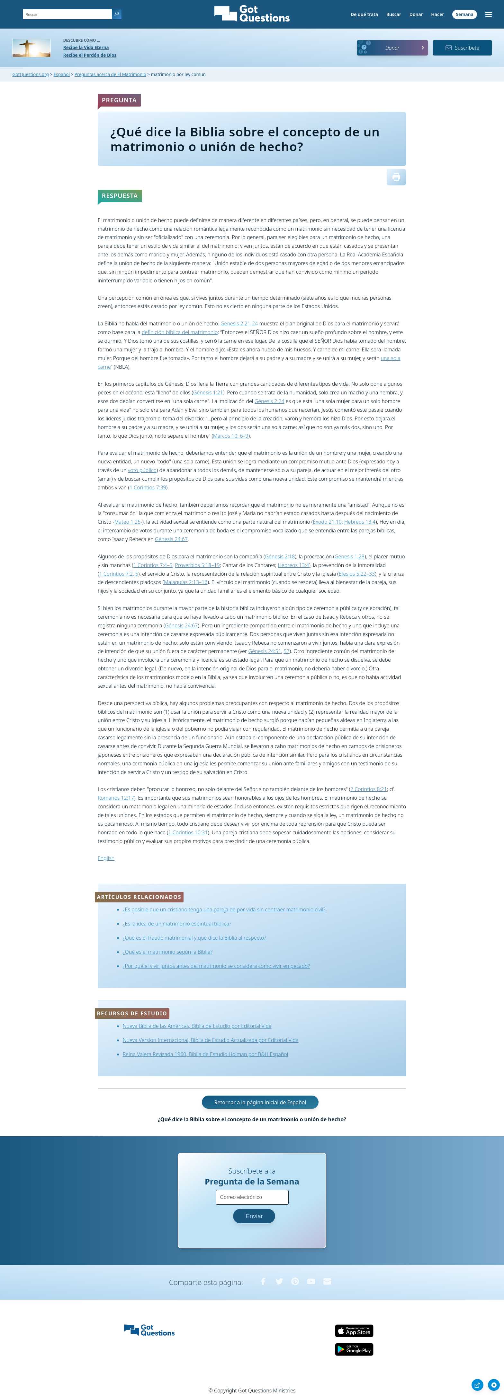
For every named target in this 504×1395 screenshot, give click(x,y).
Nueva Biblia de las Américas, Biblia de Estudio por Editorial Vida (197, 1025)
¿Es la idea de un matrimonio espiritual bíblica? (177, 923)
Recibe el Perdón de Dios (89, 55)
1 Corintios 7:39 (148, 487)
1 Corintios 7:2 (116, 573)
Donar (416, 14)
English (106, 858)
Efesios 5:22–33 (357, 573)
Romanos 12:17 (116, 797)
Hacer (437, 14)
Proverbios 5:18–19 (197, 565)
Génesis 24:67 (171, 539)
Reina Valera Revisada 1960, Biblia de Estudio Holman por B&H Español (205, 1054)
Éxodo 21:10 (327, 521)
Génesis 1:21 (208, 392)
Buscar (393, 14)
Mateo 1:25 (127, 521)
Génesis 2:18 (280, 556)
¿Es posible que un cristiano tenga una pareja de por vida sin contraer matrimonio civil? (224, 909)
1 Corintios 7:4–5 (153, 565)
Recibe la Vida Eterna (86, 47)
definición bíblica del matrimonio (180, 332)
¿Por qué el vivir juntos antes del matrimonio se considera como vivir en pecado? (216, 965)
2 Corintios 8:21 (368, 789)
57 (286, 651)
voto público (142, 470)
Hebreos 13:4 (359, 521)
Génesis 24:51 (264, 651)
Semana (464, 14)
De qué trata (364, 14)
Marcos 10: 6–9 (230, 435)
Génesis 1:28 (349, 556)
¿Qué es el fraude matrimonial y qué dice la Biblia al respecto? (194, 937)
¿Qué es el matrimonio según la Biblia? (167, 951)
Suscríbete (462, 47)
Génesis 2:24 (269, 401)
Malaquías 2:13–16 (185, 582)
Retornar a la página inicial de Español (260, 1102)
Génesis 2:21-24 (239, 323)
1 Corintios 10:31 (188, 832)
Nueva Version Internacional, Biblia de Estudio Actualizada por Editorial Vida (211, 1040)
